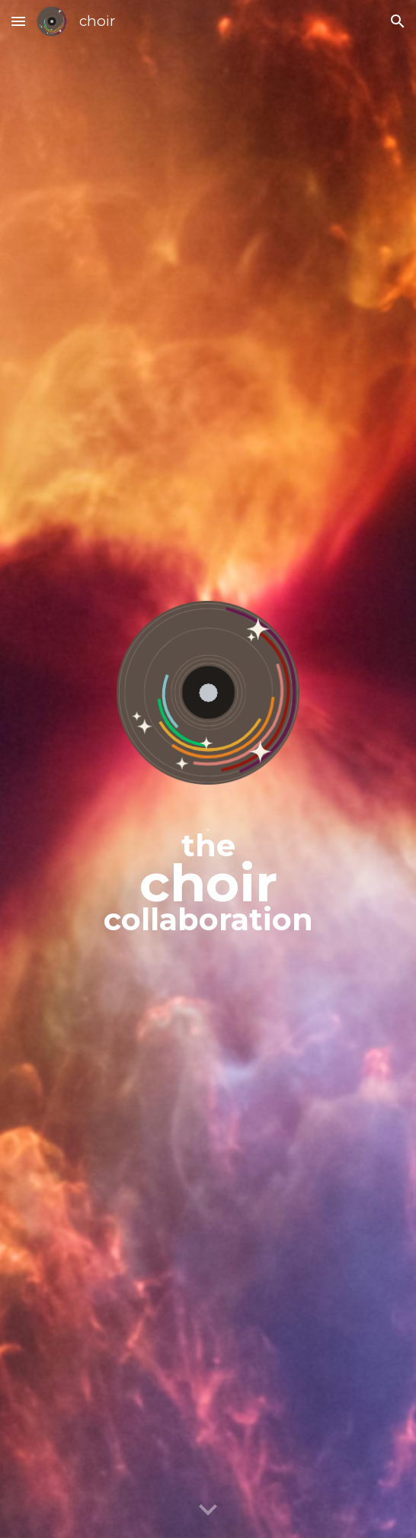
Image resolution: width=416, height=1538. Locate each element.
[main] (208, 875)
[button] (18, 21)
